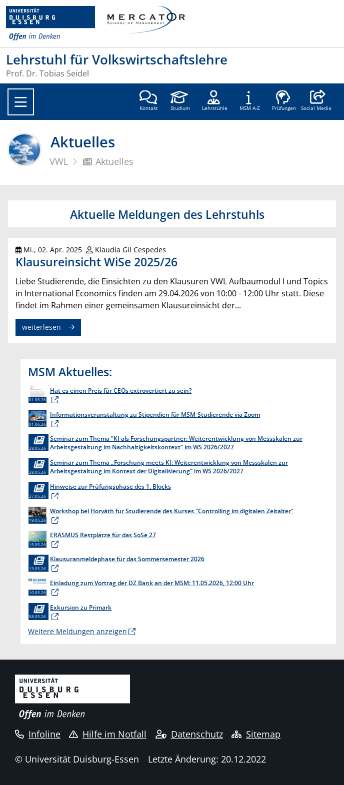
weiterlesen (41, 327)
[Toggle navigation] (21, 101)
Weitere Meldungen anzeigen (77, 631)
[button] (316, 101)
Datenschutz (189, 734)
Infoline (37, 734)
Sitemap (256, 734)
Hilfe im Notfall (107, 734)
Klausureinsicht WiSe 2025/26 (97, 262)
